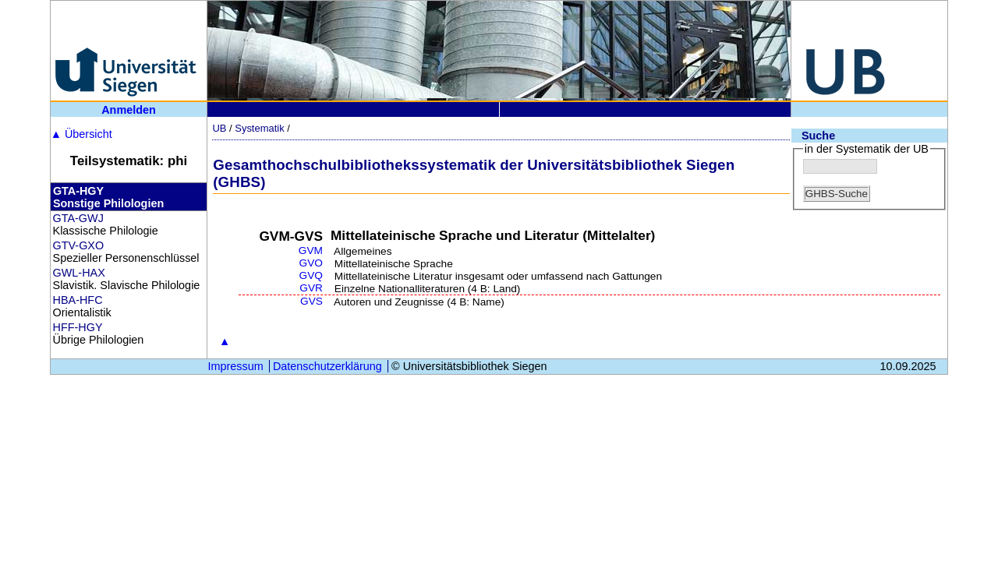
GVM (311, 250)
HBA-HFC (78, 300)
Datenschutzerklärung (327, 366)
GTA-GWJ (78, 218)
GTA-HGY (78, 191)
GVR (311, 288)
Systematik (259, 128)
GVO (311, 263)
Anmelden (128, 110)
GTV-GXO (78, 245)
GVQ (311, 275)
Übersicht (81, 134)
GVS (311, 301)
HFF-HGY (78, 327)
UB (219, 128)
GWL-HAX (79, 272)
